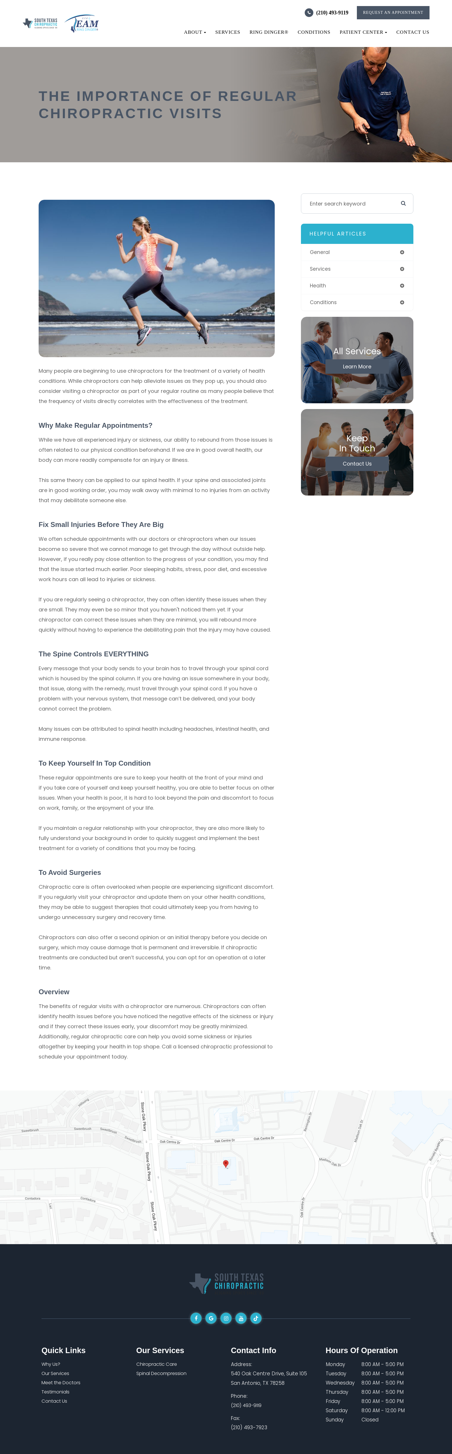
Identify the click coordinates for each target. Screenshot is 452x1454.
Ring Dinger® (269, 32)
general (320, 252)
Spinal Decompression (164, 1373)
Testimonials (57, 1392)
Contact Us (413, 32)
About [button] (195, 32)
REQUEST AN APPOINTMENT (393, 12)
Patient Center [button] (363, 32)
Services (227, 32)
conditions (324, 303)
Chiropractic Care (158, 1364)
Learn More (357, 367)
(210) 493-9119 (332, 13)
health (318, 286)
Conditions (314, 32)
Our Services (57, 1373)
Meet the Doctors (63, 1382)
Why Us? (51, 1364)
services (321, 269)
